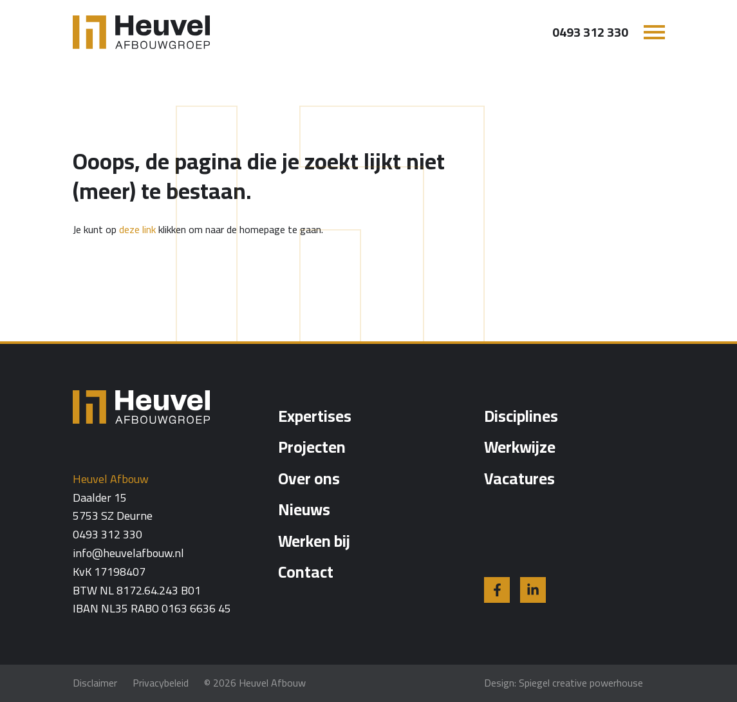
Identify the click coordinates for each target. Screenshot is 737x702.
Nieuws (304, 509)
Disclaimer (95, 682)
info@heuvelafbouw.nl (128, 553)
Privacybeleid (161, 682)
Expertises (314, 416)
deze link (137, 229)
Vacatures (519, 478)
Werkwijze (519, 447)
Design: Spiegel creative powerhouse (563, 682)
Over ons (309, 478)
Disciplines (521, 416)
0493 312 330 (590, 32)
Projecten (312, 447)
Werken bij (314, 541)
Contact (305, 571)
